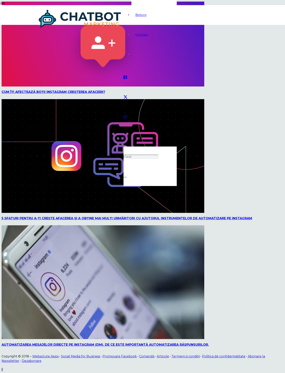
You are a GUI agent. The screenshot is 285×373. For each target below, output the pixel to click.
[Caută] (141, 157)
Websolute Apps (45, 356)
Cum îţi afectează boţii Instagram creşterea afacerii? (53, 92)
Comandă (146, 356)
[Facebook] (125, 77)
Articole (163, 356)
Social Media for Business (80, 356)
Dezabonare (31, 361)
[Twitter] (125, 97)
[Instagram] (125, 117)
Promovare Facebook (120, 356)
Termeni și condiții (185, 356)
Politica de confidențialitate (223, 356)
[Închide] (125, 177)
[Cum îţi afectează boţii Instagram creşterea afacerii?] (103, 85)
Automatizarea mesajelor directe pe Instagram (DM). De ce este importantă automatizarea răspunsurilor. (105, 345)
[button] (124, 137)
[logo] (81, 27)
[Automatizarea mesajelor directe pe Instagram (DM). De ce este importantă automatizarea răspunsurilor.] (103, 338)
